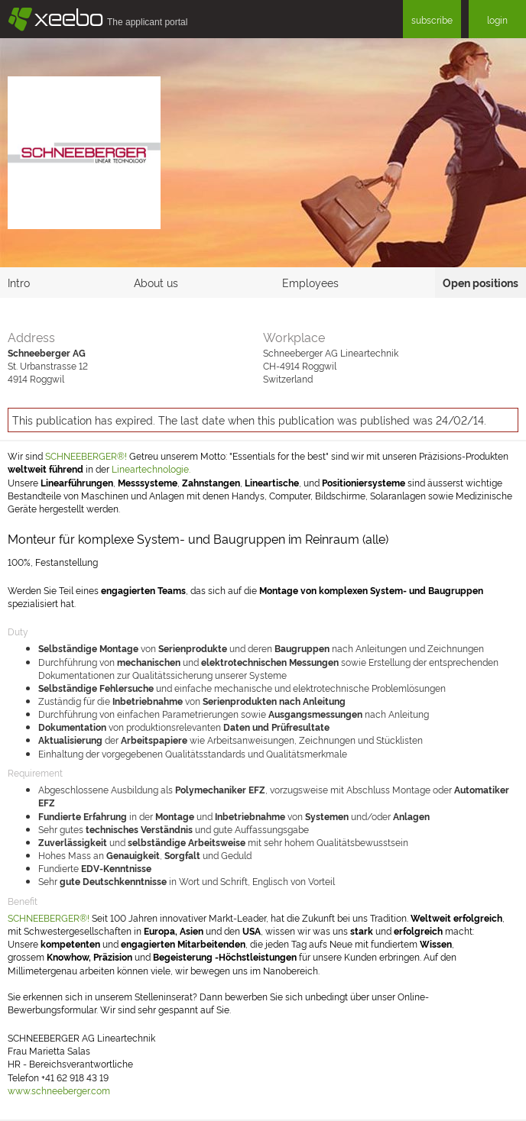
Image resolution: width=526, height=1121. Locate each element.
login (497, 19)
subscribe (432, 19)
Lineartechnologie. (151, 468)
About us (156, 282)
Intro (19, 282)
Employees (310, 282)
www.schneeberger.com (59, 1090)
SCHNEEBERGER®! (86, 455)
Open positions (480, 282)
